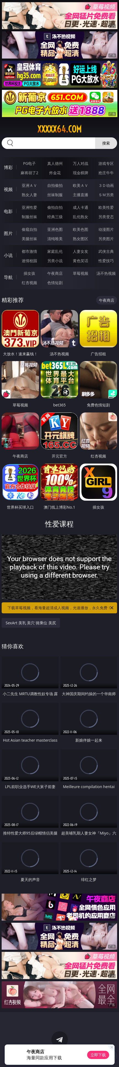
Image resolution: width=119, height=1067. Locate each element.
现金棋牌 (80, 172)
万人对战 (80, 163)
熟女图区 (80, 238)
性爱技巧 (106, 260)
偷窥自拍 (29, 229)
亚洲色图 (55, 229)
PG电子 (29, 163)
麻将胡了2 (29, 172)
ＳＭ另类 (106, 194)
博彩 (8, 167)
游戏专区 (106, 163)
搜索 (106, 143)
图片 (8, 233)
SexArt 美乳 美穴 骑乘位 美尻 (30, 622)
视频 (8, 189)
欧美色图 (80, 229)
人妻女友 (80, 251)
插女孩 (29, 273)
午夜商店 (55, 273)
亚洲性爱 (29, 207)
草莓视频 (80, 273)
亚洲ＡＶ (29, 185)
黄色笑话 (80, 260)
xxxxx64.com (59, 129)
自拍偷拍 (55, 185)
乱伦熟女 (80, 216)
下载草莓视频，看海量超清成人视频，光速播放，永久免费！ (60, 608)
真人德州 (55, 163)
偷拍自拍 (55, 207)
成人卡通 (80, 207)
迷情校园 (29, 260)
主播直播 (80, 194)
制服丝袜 (29, 216)
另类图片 (106, 238)
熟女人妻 (29, 194)
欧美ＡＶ (80, 185)
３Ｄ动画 (106, 185)
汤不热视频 (106, 273)
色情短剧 (55, 282)
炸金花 (55, 172)
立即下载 (98, 1054)
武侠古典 (106, 251)
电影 (8, 211)
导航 (8, 277)
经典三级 (55, 216)
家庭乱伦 (55, 251)
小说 (8, 255)
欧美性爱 (106, 207)
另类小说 (55, 260)
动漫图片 (106, 229)
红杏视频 (29, 282)
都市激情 (29, 251)
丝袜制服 (55, 194)
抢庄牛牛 (106, 172)
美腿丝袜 (29, 238)
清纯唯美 (55, 238)
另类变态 (106, 216)
